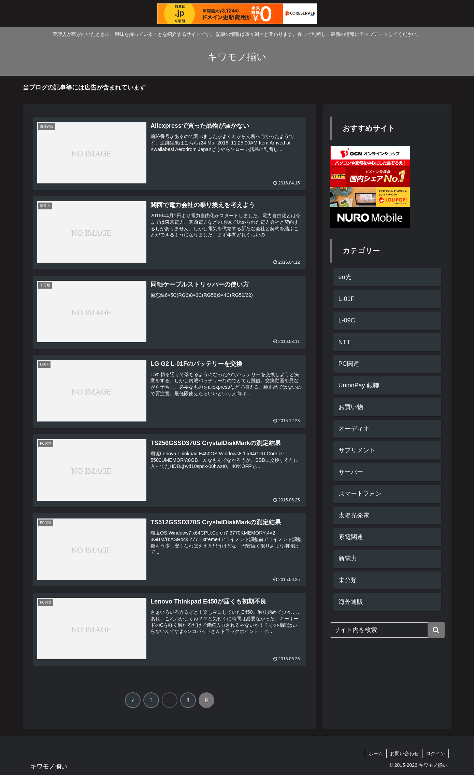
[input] (387, 630)
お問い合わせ (404, 753)
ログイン (435, 753)
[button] (436, 630)
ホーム (376, 753)
